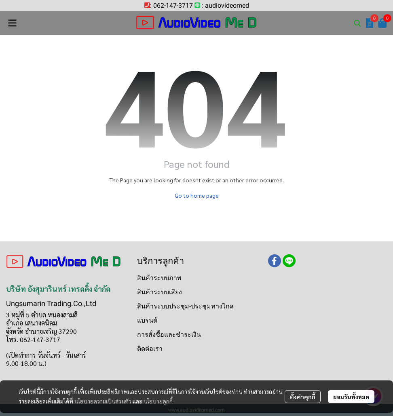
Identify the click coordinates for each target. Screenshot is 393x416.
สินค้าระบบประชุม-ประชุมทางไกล (185, 306)
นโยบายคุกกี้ (158, 401)
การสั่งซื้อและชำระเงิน (169, 334)
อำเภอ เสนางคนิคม (31, 323)
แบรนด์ (147, 320)
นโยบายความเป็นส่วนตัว (102, 401)
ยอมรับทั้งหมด (351, 396)
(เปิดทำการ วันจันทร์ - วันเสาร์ (46, 355)
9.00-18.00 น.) (26, 363)
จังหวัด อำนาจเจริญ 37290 (41, 331)
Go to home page (197, 195)
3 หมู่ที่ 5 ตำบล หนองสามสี (42, 314)
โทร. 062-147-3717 (33, 339)
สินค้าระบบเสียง (159, 292)
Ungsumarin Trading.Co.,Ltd (51, 303)
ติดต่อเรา (150, 349)
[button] (357, 23)
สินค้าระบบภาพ (159, 278)
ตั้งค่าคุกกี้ (302, 396)
